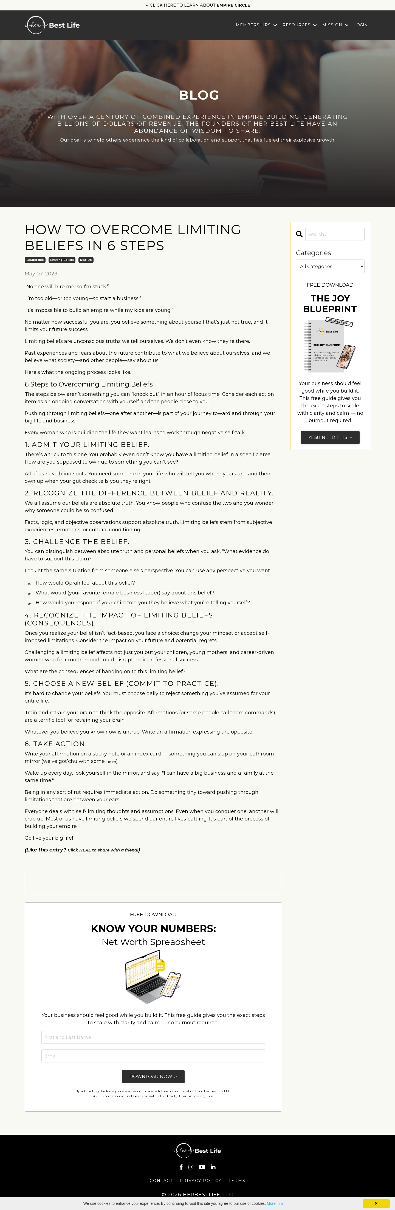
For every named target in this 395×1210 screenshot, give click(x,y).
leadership (35, 262)
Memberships (256, 26)
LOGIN (361, 26)
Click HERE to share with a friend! (111, 851)
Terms (237, 1183)
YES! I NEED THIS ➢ (330, 439)
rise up (86, 262)
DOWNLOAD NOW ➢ (153, 1079)
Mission (335, 26)
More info (275, 1203)
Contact (161, 1183)
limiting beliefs (62, 262)
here (111, 763)
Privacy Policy (201, 1183)
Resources (300, 26)
